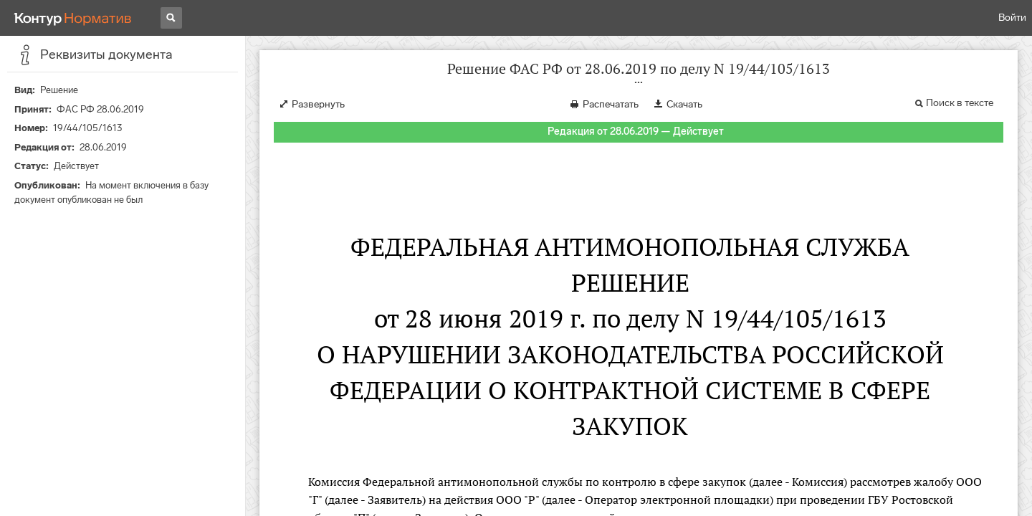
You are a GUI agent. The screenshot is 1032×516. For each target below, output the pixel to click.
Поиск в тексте (959, 103)
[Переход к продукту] (73, 18)
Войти (1012, 17)
